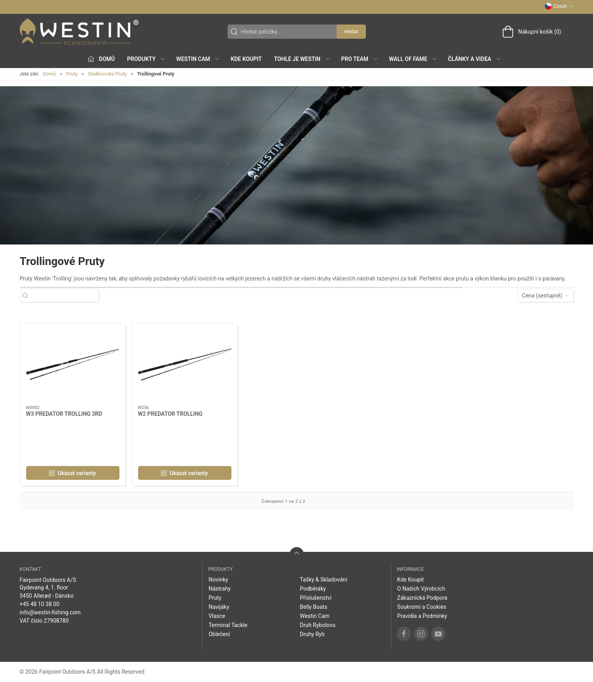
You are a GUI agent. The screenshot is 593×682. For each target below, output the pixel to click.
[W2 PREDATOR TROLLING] (184, 365)
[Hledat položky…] (66, 295)
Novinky (218, 579)
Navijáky (218, 607)
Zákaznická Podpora (422, 598)
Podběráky (313, 588)
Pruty (71, 74)
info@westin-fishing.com (50, 612)
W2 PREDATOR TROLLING (170, 414)
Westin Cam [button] (198, 59)
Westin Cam (315, 616)
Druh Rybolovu (317, 625)
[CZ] (79, 31)
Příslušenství (316, 598)
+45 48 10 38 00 (40, 604)
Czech (559, 6)
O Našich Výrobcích (421, 588)
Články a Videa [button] (474, 59)
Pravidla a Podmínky (422, 616)
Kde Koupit (246, 59)
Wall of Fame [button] (413, 59)
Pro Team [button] (359, 59)
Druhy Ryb (312, 634)
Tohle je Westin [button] (302, 59)
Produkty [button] (146, 59)
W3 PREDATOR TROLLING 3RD (64, 414)
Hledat (351, 31)
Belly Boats (313, 607)
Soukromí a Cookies (421, 607)
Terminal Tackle (227, 625)
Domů (49, 74)
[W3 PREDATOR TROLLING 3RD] (72, 365)
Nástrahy (219, 588)
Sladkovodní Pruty (107, 74)
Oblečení (219, 634)
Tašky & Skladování (323, 579)
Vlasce (216, 616)
